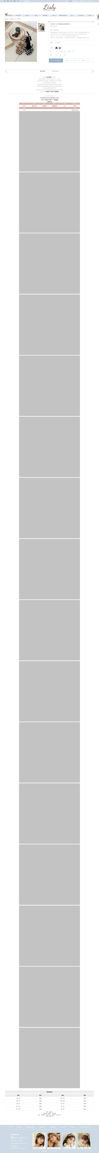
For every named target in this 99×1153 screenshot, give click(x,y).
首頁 (6, 19)
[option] (21, 41)
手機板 (45, 1151)
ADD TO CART (72, 60)
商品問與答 (55, 71)
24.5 (69, 51)
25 (73, 51)
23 (56, 51)
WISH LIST (87, 60)
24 (64, 51)
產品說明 (42, 71)
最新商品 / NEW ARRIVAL (15, 19)
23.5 (61, 51)
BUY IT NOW (56, 60)
